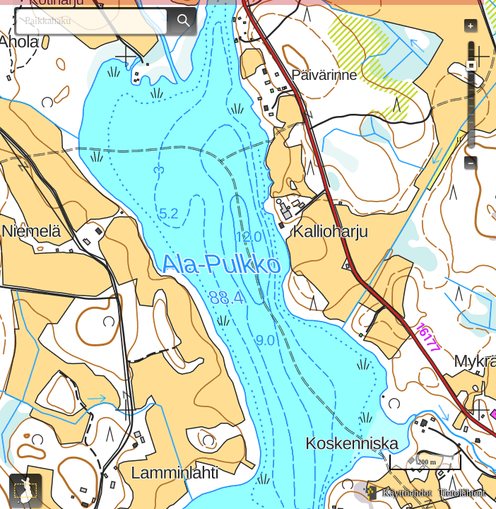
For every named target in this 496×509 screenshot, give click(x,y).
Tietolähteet (462, 493)
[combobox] (86, 21)
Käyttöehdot (406, 493)
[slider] (471, 66)
